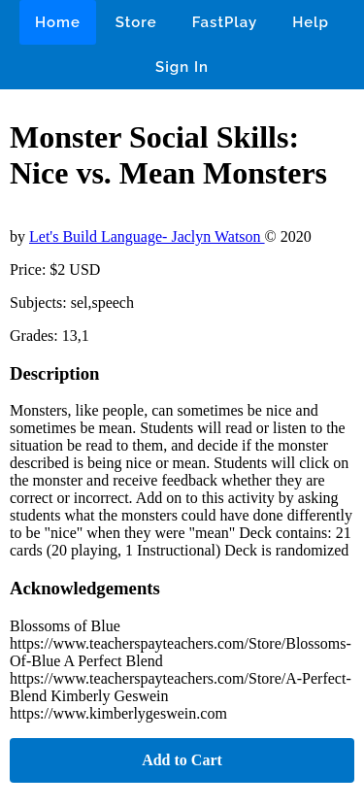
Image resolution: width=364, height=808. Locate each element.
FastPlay (225, 22)
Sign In (182, 67)
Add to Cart (182, 760)
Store (136, 22)
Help (310, 22)
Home (58, 22)
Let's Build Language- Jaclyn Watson (147, 236)
